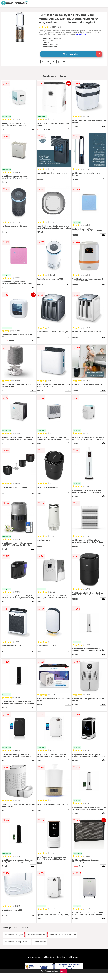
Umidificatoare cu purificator (17, 941)
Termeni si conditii (33, 957)
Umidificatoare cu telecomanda (62, 934)
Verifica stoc (82, 54)
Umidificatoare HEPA (36, 934)
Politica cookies (74, 957)
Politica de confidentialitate (54, 957)
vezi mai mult (80, 34)
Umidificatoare (39, 941)
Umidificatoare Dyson (14, 934)
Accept (63, 971)
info (32, 129)
